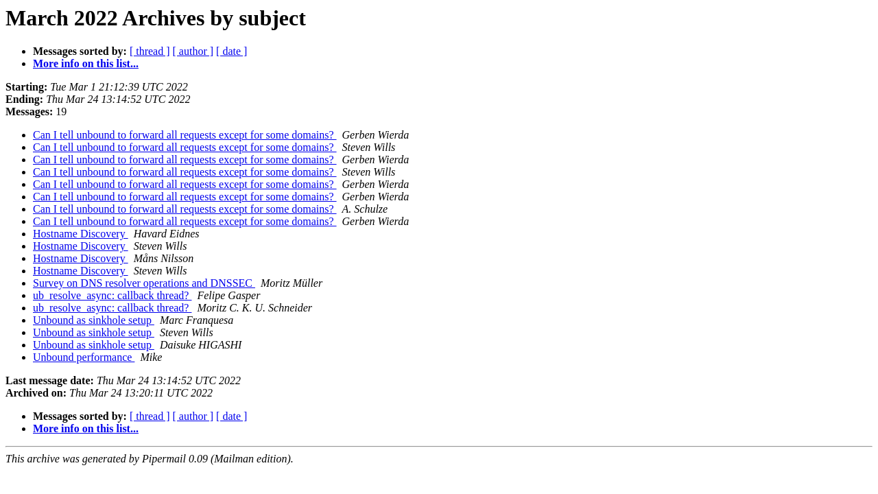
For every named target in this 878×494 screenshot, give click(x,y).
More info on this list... (86, 63)
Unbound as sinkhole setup (93, 320)
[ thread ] (150, 51)
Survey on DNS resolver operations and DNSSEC (144, 283)
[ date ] (231, 51)
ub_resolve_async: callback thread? (112, 295)
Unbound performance (83, 357)
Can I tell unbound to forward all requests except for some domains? (185, 135)
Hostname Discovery (80, 233)
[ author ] (193, 51)
